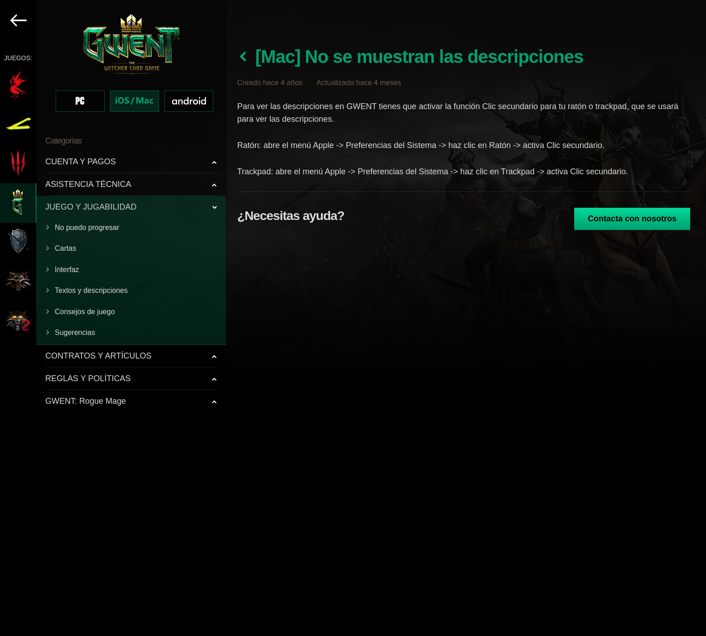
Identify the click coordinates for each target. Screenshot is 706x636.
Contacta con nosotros (632, 218)
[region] (113, 318)
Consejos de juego (85, 312)
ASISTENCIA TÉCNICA (88, 184)
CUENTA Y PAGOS (80, 161)
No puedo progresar (87, 227)
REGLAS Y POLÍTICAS (87, 378)
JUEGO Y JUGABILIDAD (90, 206)
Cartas (65, 248)
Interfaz (67, 269)
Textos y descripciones (91, 290)
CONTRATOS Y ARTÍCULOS (98, 355)
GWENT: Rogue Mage (85, 401)
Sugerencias (75, 332)
